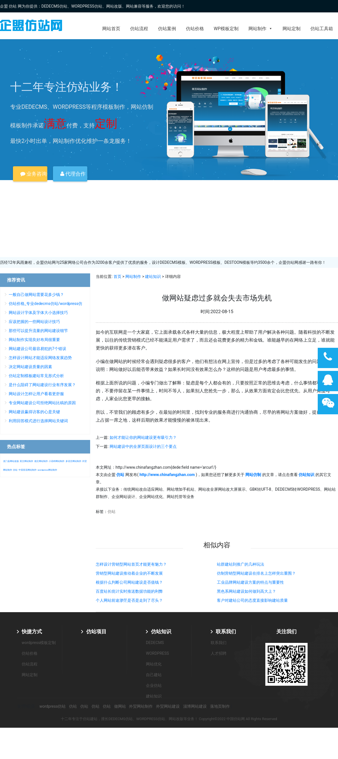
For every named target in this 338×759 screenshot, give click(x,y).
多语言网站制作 (73, 461)
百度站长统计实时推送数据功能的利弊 (129, 591)
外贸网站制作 (141, 706)
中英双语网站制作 (28, 470)
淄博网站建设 (195, 706)
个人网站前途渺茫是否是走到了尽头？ (129, 600)
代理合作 (73, 174)
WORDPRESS (157, 653)
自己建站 (154, 674)
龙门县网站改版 (11, 461)
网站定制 (292, 28)
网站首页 (111, 28)
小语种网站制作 (57, 461)
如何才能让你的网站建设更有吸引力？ (143, 437)
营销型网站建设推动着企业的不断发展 (129, 573)
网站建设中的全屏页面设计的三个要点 (143, 446)
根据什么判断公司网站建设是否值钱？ (129, 582)
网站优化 (154, 664)
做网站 (120, 706)
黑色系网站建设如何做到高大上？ (246, 591)
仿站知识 (161, 631)
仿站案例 (167, 28)
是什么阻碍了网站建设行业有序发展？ (42, 384)
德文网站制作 (41, 461)
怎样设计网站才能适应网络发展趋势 (40, 357)
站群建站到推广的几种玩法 (240, 564)
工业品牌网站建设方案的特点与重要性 (250, 582)
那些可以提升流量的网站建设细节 (38, 330)
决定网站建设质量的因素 (30, 366)
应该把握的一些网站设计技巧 (34, 321)
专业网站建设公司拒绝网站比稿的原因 (42, 402)
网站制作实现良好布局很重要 (34, 339)
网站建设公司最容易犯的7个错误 (37, 348)
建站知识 (153, 276)
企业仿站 (154, 685)
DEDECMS (155, 642)
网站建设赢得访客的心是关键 (34, 412)
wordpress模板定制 (39, 642)
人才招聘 (218, 653)
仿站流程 (139, 28)
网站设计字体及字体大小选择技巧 (38, 312)
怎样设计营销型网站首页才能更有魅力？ (131, 564)
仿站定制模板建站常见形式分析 (36, 375)
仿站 (111, 511)
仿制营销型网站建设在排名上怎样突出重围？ (256, 573)
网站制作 (260, 28)
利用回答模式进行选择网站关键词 (38, 421)
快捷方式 (32, 631)
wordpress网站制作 (47, 470)
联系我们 (226, 631)
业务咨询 (33, 174)
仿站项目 (96, 631)
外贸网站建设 (168, 706)
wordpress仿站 (52, 706)
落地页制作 (220, 706)
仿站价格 (195, 28)
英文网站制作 (26, 461)
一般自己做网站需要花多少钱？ (36, 294)
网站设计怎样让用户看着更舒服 (36, 393)
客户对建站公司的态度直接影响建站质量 (252, 600)
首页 (117, 276)
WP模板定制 (226, 28)
